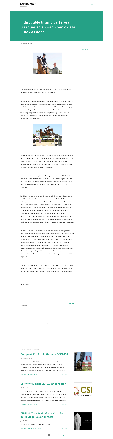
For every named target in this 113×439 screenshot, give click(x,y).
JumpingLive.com (28, 4)
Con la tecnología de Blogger (56, 435)
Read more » (65, 374)
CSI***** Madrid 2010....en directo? (43, 384)
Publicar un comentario (34, 428)
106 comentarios (32, 374)
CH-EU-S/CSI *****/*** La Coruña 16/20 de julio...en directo (41, 415)
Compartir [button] (85, 49)
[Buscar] (86, 4)
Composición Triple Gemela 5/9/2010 (44, 354)
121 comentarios (32, 404)
